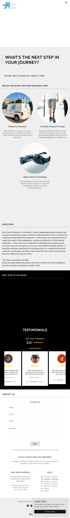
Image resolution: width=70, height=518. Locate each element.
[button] (66, 2)
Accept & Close (50, 511)
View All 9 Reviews (35, 348)
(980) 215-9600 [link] (19, 76)
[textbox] (35, 407)
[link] (10, 2)
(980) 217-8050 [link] (38, 76)
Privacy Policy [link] (41, 450)
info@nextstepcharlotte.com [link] (20, 485)
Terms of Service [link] (51, 450)
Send (35, 443)
